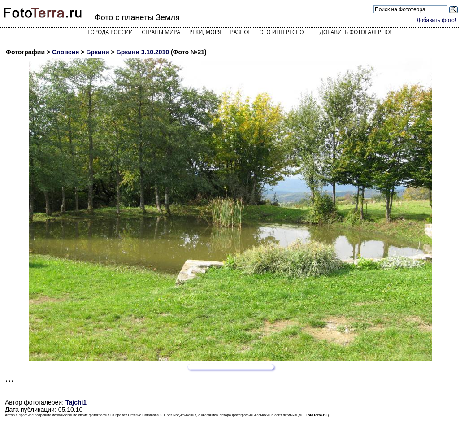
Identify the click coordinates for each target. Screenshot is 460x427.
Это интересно (282, 32)
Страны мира (161, 32)
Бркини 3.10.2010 (143, 52)
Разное (241, 32)
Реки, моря (205, 32)
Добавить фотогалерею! (355, 32)
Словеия (65, 52)
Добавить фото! (436, 20)
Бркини (97, 52)
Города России (110, 32)
